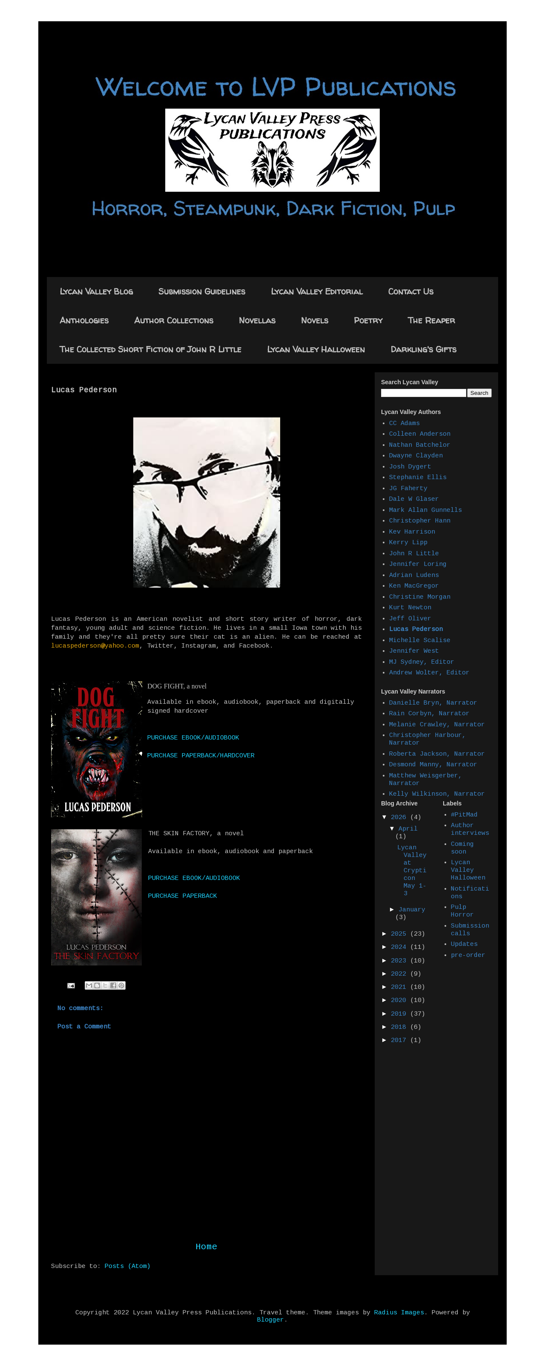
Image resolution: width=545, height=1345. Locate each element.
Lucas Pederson (416, 629)
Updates (464, 944)
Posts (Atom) (128, 1266)
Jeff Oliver (410, 619)
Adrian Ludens (414, 575)
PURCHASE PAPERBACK (182, 896)
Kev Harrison (412, 532)
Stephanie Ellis (418, 477)
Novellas (257, 320)
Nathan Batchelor (419, 445)
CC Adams (404, 423)
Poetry (368, 320)
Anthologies (84, 320)
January (412, 910)
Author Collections (173, 320)
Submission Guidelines (201, 291)
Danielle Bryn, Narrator (433, 703)
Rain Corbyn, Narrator (429, 713)
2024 (400, 947)
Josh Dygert (410, 467)
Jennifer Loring (418, 564)
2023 (400, 961)
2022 (400, 974)
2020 (400, 1000)
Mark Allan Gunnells (425, 510)
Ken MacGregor (414, 586)
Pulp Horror (462, 911)
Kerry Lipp (408, 542)
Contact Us (410, 291)
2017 (400, 1040)
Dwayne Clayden (416, 456)
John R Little (414, 553)
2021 (400, 987)
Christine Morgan (419, 597)
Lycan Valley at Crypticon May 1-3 (412, 870)
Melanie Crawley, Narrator (437, 724)
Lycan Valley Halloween (316, 349)
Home (206, 1247)
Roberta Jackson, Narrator (437, 754)
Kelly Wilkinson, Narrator (437, 794)
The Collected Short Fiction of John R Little (150, 349)
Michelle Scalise (419, 640)
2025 (400, 934)
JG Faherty (408, 488)
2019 (400, 1014)
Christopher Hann (419, 521)
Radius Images (399, 1312)
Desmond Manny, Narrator (433, 764)
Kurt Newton (410, 607)
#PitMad (464, 815)
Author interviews (470, 829)
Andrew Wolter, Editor (429, 673)
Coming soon (462, 848)
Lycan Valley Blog (96, 291)
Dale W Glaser (414, 499)
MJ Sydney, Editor (421, 662)
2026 (400, 817)
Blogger (270, 1320)
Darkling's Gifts (423, 349)
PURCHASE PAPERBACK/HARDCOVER (201, 756)
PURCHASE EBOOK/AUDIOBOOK (193, 738)
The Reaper (431, 320)
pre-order (468, 955)
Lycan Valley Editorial (317, 291)
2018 (400, 1027)
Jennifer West (414, 651)
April (408, 829)
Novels (314, 320)
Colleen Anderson (419, 434)
